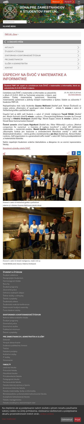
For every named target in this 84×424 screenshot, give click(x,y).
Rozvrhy (6, 284)
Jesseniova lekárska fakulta (14, 388)
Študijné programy (10, 287)
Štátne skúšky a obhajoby (13, 295)
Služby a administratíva (16, 63)
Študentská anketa (10, 301)
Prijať (77, 419)
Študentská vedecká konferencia (16, 304)
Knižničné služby (9, 354)
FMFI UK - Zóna (11, 34)
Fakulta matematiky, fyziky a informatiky (19, 391)
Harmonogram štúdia (12, 281)
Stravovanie (8, 360)
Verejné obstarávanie (11, 342)
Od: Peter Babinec (74, 94)
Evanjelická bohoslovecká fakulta (16, 397)
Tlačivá (6, 348)
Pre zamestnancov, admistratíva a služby (23, 336)
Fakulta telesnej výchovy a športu (16, 385)
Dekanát (6, 339)
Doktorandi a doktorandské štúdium (23, 55)
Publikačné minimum (11, 329)
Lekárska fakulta (9, 367)
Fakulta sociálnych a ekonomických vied (19, 402)
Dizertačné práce (10, 323)
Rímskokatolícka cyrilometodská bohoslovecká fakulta (25, 394)
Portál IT (68, 1)
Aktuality (9, 47)
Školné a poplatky (10, 298)
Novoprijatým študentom (13, 278)
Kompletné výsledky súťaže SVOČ (16, 148)
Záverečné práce (10, 289)
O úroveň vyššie (15, 42)
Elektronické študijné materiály (15, 307)
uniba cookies (47, 413)
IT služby (6, 357)
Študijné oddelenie (10, 275)
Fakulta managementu (12, 399)
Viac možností (9, 419)
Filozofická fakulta (10, 373)
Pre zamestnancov (14, 59)
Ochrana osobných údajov (13, 292)
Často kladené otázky (11, 310)
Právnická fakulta (10, 370)
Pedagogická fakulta (11, 379)
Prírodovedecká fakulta (12, 376)
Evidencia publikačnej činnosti (15, 345)
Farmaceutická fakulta (12, 382)
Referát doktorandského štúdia (15, 317)
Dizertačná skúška (10, 326)
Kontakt (9, 67)
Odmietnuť (67, 419)
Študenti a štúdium (14, 51)
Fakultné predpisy (10, 351)
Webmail (56, 1)
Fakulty (7, 364)
